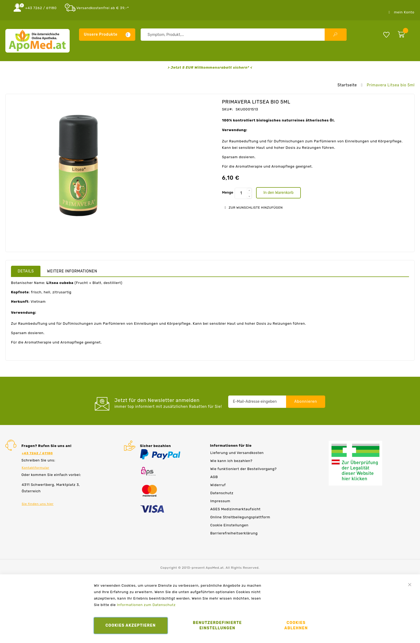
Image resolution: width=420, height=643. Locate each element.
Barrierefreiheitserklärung (234, 533)
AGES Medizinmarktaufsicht (235, 509)
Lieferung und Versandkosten (237, 453)
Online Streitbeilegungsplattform (240, 517)
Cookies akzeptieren (131, 625)
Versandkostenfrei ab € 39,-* (102, 8)
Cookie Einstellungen (229, 525)
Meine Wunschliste (386, 34)
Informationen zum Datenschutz (146, 605)
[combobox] (244, 34)
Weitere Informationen (72, 271)
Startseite (347, 85)
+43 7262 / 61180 (41, 8)
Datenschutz (221, 493)
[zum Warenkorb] (405, 33)
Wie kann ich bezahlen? (231, 461)
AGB (214, 477)
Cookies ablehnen (296, 625)
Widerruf (218, 485)
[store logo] (37, 41)
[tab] (26, 271)
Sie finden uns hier (38, 504)
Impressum (220, 501)
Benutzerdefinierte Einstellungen (217, 625)
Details (26, 271)
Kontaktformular (35, 468)
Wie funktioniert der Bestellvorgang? (243, 469)
